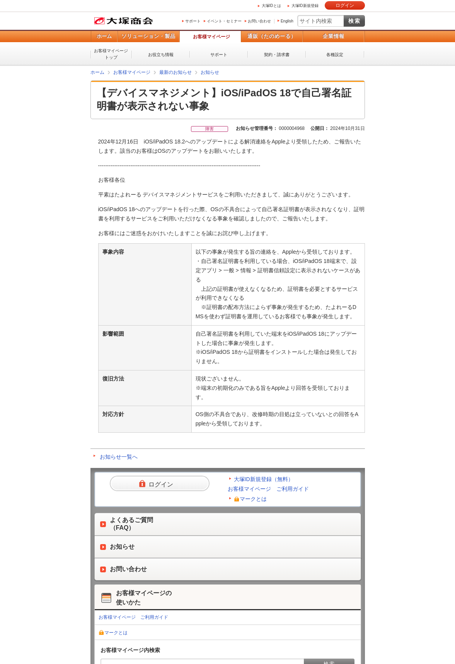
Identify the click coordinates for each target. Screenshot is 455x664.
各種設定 (334, 54)
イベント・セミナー (224, 21)
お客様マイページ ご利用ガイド (268, 489)
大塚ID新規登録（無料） (263, 479)
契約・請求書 (277, 54)
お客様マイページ (211, 36)
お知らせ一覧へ (119, 457)
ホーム (104, 36)
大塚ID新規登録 (305, 5)
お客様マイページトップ (111, 54)
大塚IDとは (271, 5)
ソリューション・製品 (148, 36)
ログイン (345, 5)
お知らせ (210, 72)
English (287, 21)
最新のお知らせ (175, 72)
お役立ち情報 (161, 54)
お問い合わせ (259, 21)
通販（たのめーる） (271, 36)
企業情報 (333, 36)
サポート (193, 21)
